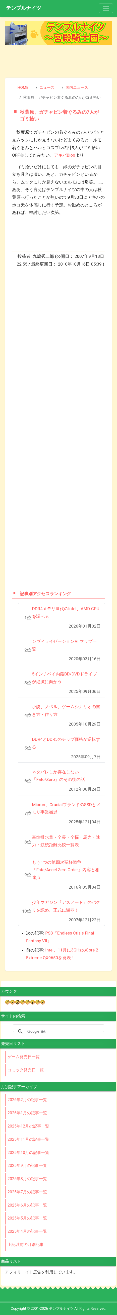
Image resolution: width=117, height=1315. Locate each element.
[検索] (57, 1031)
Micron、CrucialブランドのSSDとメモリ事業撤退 (66, 808)
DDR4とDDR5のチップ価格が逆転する (66, 743)
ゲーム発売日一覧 (24, 1056)
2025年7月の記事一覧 (27, 1192)
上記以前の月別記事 (26, 1244)
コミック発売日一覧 (26, 1070)
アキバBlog (64, 155)
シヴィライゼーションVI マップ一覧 (64, 645)
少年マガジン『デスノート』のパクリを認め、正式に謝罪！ (66, 906)
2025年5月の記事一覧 (27, 1218)
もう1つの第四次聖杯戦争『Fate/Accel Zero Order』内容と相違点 (65, 870)
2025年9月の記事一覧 (27, 1165)
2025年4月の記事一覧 (27, 1231)
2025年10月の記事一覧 (28, 1152)
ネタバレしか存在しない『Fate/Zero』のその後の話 (58, 775)
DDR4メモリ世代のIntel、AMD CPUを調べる (65, 612)
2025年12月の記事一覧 (28, 1126)
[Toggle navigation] (106, 8)
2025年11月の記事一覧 (28, 1139)
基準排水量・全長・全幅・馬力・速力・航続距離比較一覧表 (66, 841)
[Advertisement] (58, 59)
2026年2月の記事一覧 (27, 1099)
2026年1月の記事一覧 (27, 1113)
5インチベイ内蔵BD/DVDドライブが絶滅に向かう (64, 677)
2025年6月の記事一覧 (27, 1205)
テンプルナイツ (23, 8)
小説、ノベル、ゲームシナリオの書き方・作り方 (66, 710)
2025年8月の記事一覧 (27, 1178)
